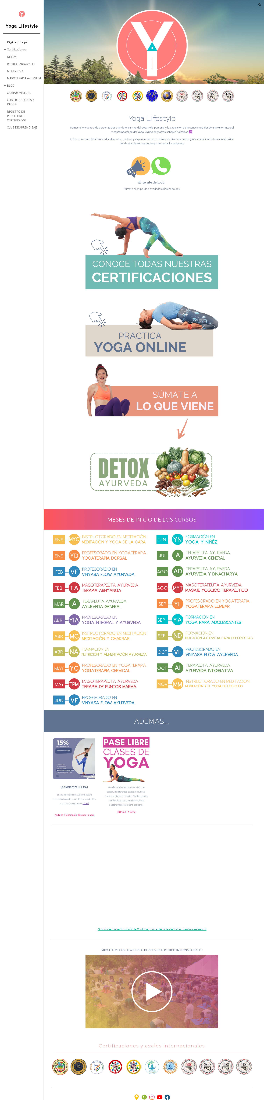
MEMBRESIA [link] (15, 71)
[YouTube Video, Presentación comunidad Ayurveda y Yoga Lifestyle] (154, 868)
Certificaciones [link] (16, 49)
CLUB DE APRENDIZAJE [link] (22, 127)
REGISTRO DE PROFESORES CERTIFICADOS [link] (16, 116)
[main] (154, 127)
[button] (260, 5)
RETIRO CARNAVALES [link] (21, 64)
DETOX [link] (11, 57)
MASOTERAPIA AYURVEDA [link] (24, 78)
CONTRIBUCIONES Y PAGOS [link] (20, 102)
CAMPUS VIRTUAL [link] (19, 93)
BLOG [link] (11, 85)
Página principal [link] (17, 42)
